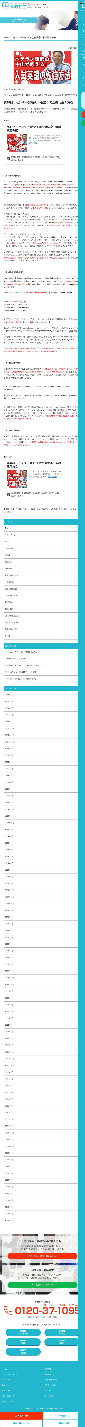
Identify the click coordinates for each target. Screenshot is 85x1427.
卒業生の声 (64, 1423)
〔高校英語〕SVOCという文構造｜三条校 (21, 652)
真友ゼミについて (8, 1380)
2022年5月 (9, 1018)
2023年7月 (9, 924)
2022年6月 (9, 1011)
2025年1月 (9, 802)
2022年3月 (9, 1032)
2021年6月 (9, 1092)
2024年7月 (9, 843)
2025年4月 (9, 782)
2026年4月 (9, 701)
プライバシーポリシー (10, 1374)
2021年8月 (9, 1079)
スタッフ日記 (10, 535)
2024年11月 (9, 816)
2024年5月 (9, 856)
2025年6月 (9, 769)
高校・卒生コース (8, 1396)
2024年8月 (9, 836)
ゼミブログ (48, 1390)
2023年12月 (9, 890)
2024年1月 (9, 883)
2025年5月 (9, 776)
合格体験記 (9, 582)
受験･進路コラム (11, 575)
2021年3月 (9, 1113)
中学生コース (6, 1390)
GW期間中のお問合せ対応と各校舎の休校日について (25, 665)
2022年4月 (9, 1025)
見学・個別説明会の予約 (42, 1256)
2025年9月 (9, 748)
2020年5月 (9, 1180)
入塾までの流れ (50, 1385)
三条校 (7, 542)
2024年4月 (9, 863)
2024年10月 (9, 823)
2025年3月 (9, 789)
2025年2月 (9, 796)
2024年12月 (9, 809)
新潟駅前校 (9, 602)
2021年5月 (9, 1099)
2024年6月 (9, 850)
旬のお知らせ (10, 609)
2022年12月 (9, 971)
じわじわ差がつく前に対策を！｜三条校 (20, 672)
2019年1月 (9, 1214)
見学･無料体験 (21, 1416)
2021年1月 (9, 1126)
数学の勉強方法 (11, 595)
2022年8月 (9, 998)
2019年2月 (9, 1207)
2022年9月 (9, 991)
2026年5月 (9, 695)
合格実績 (47, 1374)
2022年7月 (9, 1005)
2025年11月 (9, 735)
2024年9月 (9, 829)
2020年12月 (9, 1133)
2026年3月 (9, 708)
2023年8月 (9, 917)
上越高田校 (9, 548)
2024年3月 (9, 870)
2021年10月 (9, 1065)
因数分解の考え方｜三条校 (15, 659)
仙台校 (7, 555)
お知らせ (8, 528)
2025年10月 (9, 742)
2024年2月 (9, 877)
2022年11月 (9, 978)
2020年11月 (9, 1140)
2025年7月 (9, 762)
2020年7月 (9, 1167)
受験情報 (8, 568)
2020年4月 (9, 1187)
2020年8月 (9, 1160)
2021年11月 (9, 1059)
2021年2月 (9, 1119)
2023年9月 (9, 910)
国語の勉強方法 (11, 589)
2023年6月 (9, 931)
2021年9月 (9, 1072)
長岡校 (7, 636)
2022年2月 (9, 1038)
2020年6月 (9, 1173)
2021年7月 (9, 1086)
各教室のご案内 (7, 1401)
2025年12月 (9, 728)
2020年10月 (9, 1146)
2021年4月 (9, 1106)
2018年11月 (9, 1220)
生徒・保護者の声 (50, 1380)
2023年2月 (9, 958)
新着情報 (47, 1369)
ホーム (4, 1369)
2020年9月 (9, 1153)
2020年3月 (9, 1193)
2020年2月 (9, 1200)
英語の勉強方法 (11, 629)
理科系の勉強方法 (12, 616)
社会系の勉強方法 (12, 623)
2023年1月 (9, 964)
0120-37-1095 (38, 4)
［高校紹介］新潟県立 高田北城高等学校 (21, 679)
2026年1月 (9, 722)
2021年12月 (9, 1052)
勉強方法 (8, 562)
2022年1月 (9, 1045)
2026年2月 (9, 715)
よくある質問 (49, 1396)
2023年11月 (9, 897)
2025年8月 (9, 755)
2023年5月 (9, 937)
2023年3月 (9, 951)
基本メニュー (6, 1385)
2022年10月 (9, 984)
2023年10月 (9, 904)
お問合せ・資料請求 (42, 1285)
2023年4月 (9, 944)
